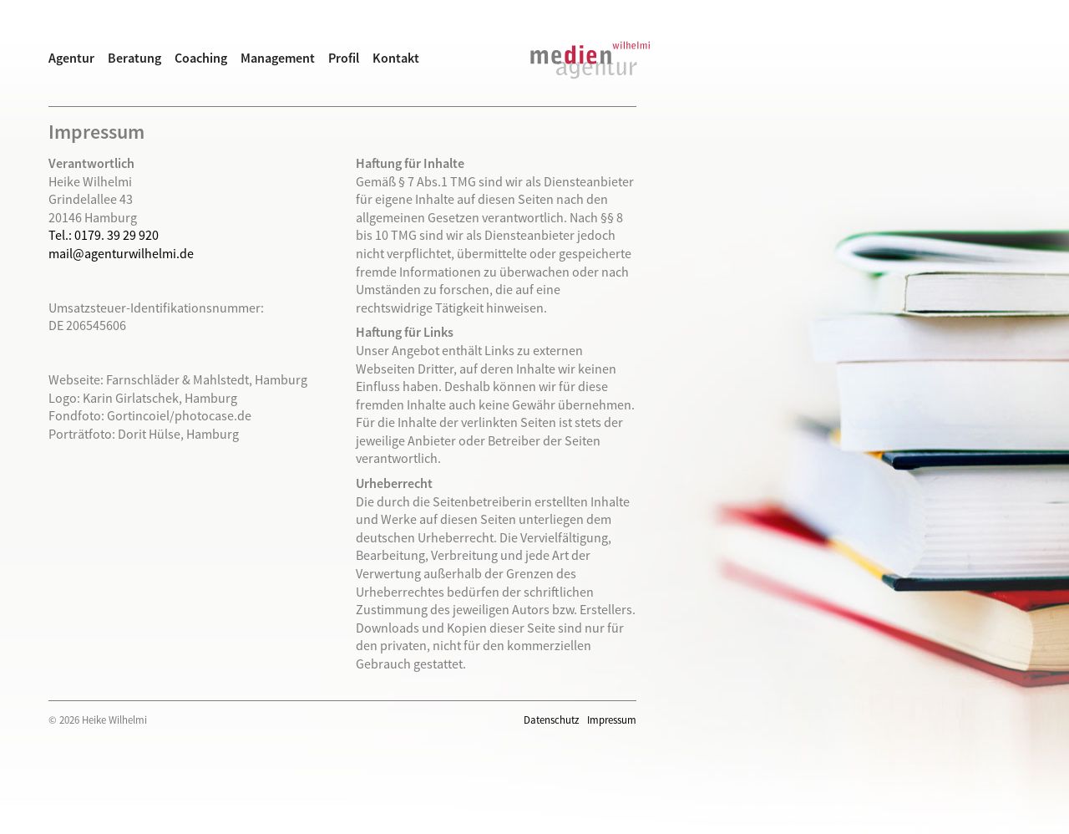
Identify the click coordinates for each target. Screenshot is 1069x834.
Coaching (201, 57)
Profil (343, 57)
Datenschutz (551, 719)
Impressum (611, 719)
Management (278, 57)
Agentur (71, 57)
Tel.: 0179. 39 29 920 (103, 234)
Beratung (134, 57)
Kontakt (395, 57)
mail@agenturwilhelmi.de (121, 253)
